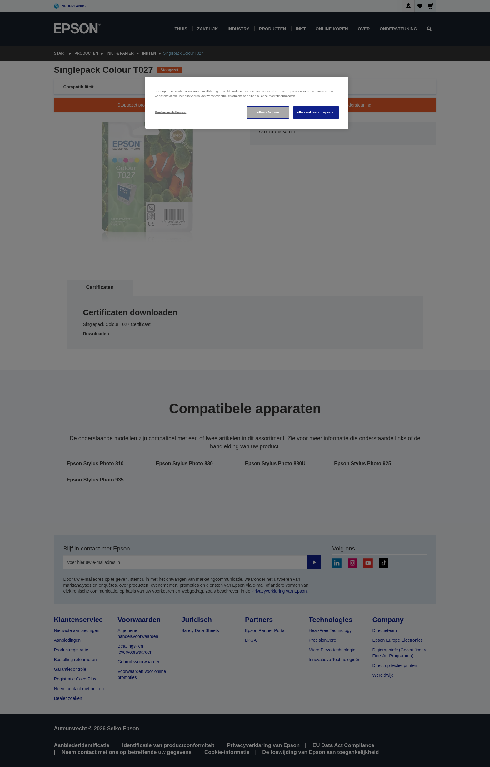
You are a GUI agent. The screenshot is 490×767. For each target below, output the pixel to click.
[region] (246, 103)
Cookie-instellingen (170, 112)
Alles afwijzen (268, 112)
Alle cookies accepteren (316, 112)
